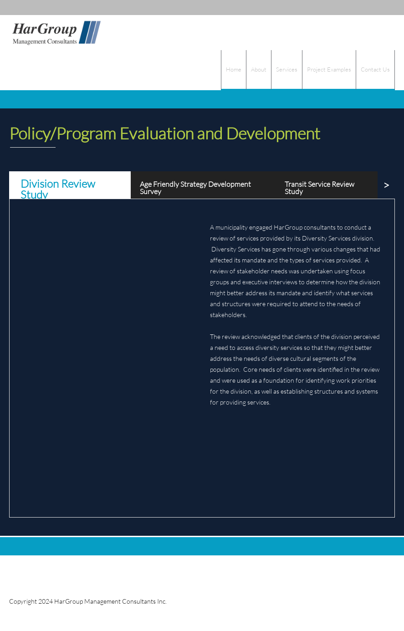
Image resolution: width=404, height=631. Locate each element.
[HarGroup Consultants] (55, 33)
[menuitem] (233, 70)
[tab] (70, 185)
